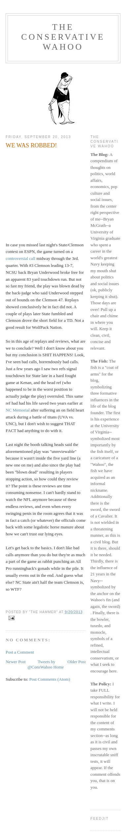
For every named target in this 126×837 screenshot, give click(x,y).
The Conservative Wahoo (63, 37)
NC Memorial (18, 410)
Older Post (77, 661)
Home (58, 667)
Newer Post (15, 661)
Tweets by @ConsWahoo (41, 664)
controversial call (20, 258)
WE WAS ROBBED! (31, 145)
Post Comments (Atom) (49, 679)
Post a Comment (20, 652)
